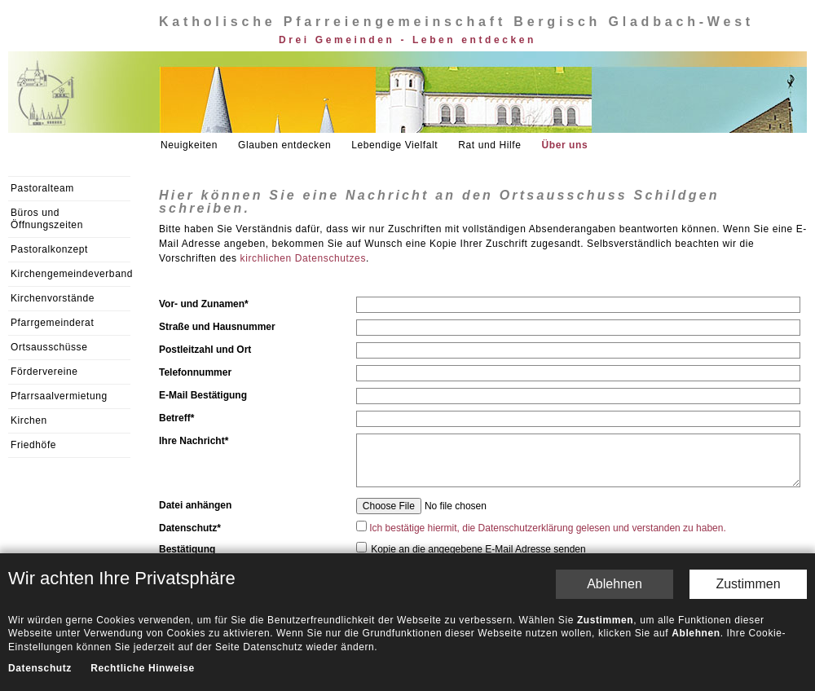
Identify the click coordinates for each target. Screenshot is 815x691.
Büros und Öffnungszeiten (47, 219)
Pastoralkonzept (49, 249)
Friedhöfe (33, 445)
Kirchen (29, 420)
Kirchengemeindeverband (70, 273)
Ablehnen (614, 584)
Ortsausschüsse (49, 347)
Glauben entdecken (284, 145)
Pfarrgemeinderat (52, 322)
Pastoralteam (42, 188)
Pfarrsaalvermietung (59, 396)
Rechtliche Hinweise (142, 668)
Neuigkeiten (189, 145)
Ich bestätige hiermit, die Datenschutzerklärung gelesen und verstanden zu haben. (547, 528)
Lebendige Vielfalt (394, 145)
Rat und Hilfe (489, 145)
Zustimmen (748, 584)
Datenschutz (40, 668)
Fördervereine (44, 371)
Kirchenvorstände (53, 298)
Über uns (564, 145)
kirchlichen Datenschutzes (303, 258)
